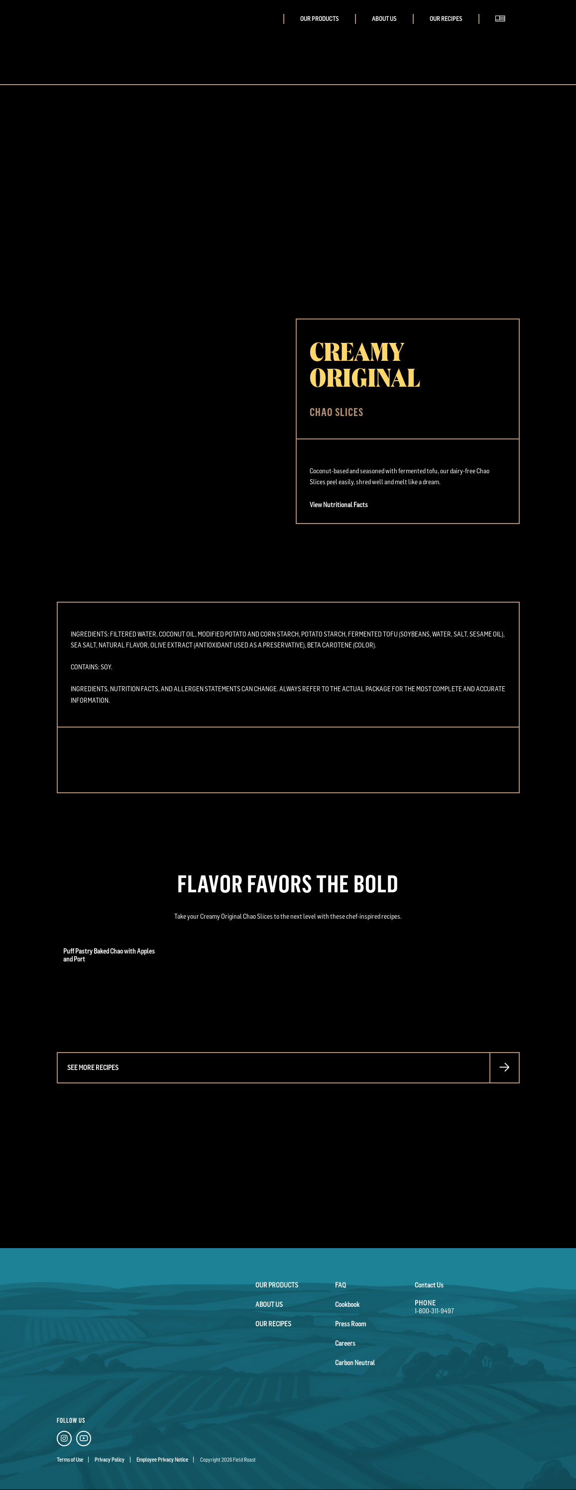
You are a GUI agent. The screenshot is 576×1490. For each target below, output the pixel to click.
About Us (384, 18)
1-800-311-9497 (434, 1311)
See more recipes (92, 1067)
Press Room (350, 1324)
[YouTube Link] (83, 1440)
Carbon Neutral (355, 1363)
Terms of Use (70, 1460)
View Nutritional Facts (339, 505)
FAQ (340, 1285)
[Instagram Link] (64, 1440)
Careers (345, 1343)
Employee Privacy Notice (162, 1460)
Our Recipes (446, 18)
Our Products (319, 18)
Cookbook (347, 1304)
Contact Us (429, 1285)
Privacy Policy (109, 1460)
